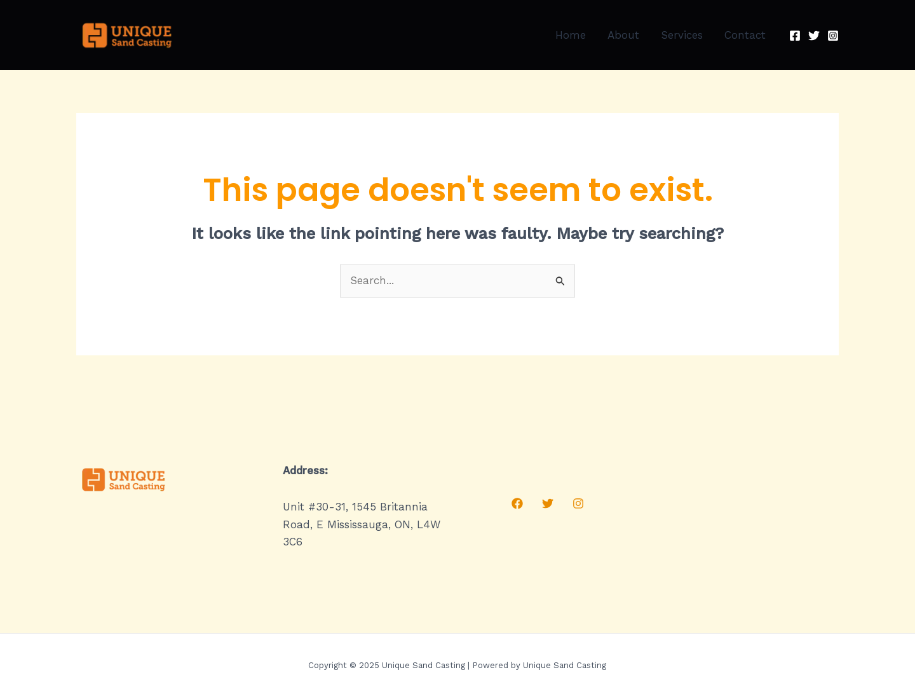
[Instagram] (833, 35)
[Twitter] (814, 35)
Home (570, 35)
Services (682, 35)
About (623, 35)
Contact (745, 35)
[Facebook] (795, 35)
